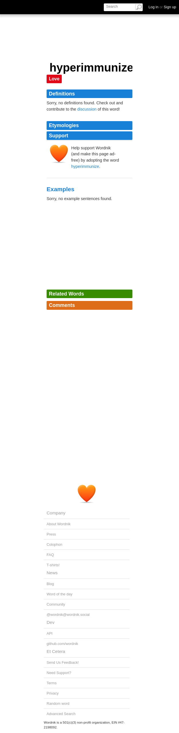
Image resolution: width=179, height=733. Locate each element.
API (50, 633)
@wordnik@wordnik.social (68, 614)
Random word (58, 703)
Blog (50, 584)
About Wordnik (59, 524)
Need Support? (59, 673)
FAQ (50, 555)
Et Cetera (56, 651)
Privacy (53, 693)
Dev (50, 622)
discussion (86, 109)
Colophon (54, 544)
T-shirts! (53, 565)
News (52, 572)
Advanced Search (61, 714)
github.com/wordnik (62, 644)
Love (54, 78)
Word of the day (59, 594)
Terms (52, 683)
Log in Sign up (162, 7)
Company (56, 512)
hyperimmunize (85, 166)
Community (56, 604)
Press (51, 534)
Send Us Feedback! (63, 662)
